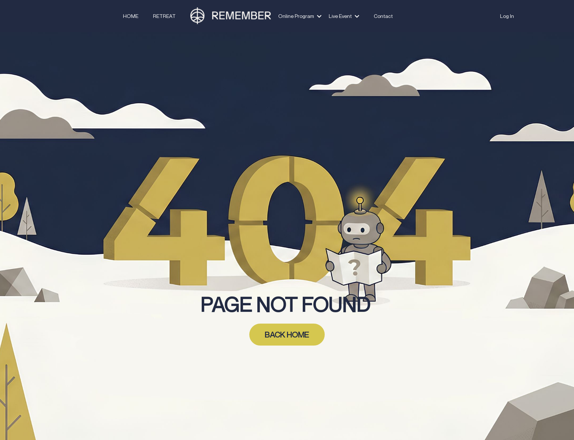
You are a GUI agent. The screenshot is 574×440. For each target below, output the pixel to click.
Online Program (299, 16)
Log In (507, 16)
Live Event (344, 16)
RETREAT (164, 16)
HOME (130, 16)
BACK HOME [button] (287, 334)
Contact (383, 16)
